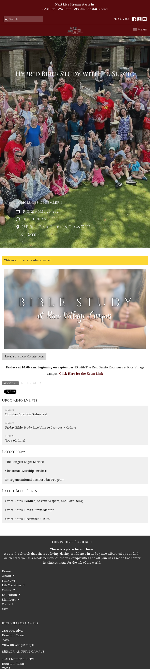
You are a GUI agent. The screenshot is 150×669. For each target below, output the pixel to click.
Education (11, 595)
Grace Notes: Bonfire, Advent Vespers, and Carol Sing (44, 501)
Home (6, 571)
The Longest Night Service (24, 462)
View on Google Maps (18, 645)
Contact (7, 604)
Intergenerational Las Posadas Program (34, 479)
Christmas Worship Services (26, 471)
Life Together (14, 585)
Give (5, 609)
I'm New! (8, 580)
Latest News (14, 451)
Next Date (28, 234)
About (8, 576)
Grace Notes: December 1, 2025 (27, 519)
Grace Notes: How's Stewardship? (29, 510)
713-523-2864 (121, 19)
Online (9, 590)
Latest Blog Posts (19, 491)
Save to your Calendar (24, 356)
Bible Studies (31, 383)
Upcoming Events (19, 400)
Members (11, 599)
